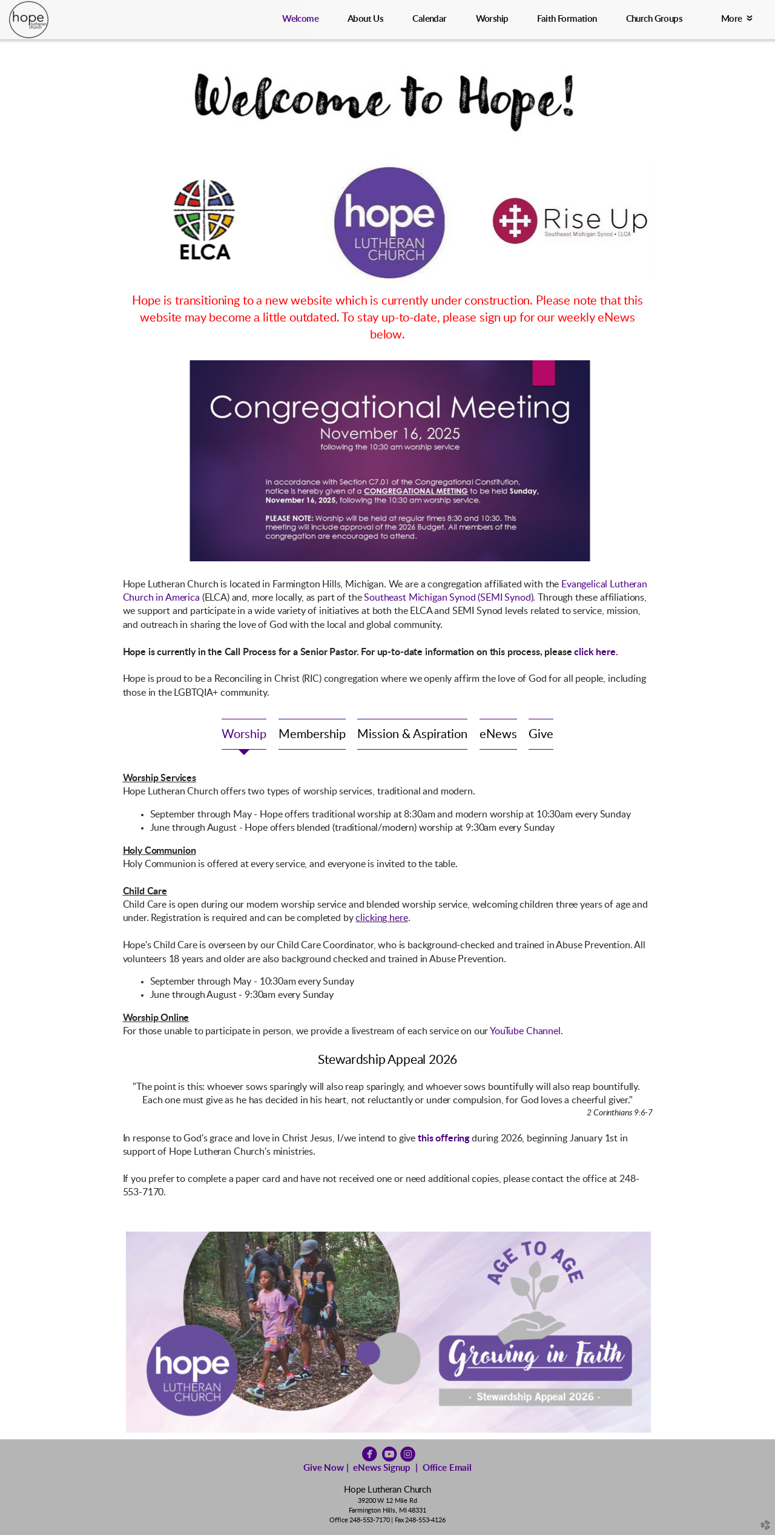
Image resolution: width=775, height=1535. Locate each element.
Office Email (447, 1468)
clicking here (381, 918)
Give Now (323, 1468)
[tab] (244, 734)
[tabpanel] (388, 904)
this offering (443, 1138)
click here (594, 652)
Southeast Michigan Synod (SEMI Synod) (448, 597)
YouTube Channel (525, 1031)
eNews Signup (381, 1468)
